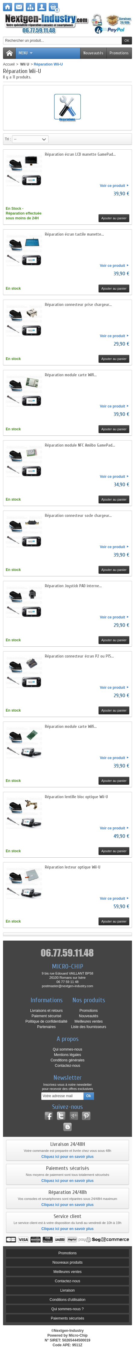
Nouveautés (93, 53)
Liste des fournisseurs (88, 1027)
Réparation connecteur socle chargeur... (78, 515)
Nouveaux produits (67, 1262)
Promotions (119, 53)
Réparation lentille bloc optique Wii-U (76, 796)
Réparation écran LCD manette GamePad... (80, 154)
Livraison (67, 1290)
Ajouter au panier (114, 218)
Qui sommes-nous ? (67, 1309)
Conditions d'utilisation (67, 1300)
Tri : (8, 139)
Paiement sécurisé (46, 1016)
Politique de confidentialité (46, 1021)
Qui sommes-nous (67, 1049)
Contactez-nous (67, 1066)
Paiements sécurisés (67, 1318)
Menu (26, 53)
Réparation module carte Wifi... (71, 374)
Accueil (9, 64)
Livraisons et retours (46, 1011)
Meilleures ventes (88, 1021)
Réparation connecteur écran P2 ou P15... (79, 656)
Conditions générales (68, 1060)
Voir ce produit (112, 186)
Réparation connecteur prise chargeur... (78, 304)
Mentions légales (67, 1055)
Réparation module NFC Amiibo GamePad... (80, 445)
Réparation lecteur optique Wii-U (72, 867)
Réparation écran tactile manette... (74, 234)
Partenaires (46, 1027)
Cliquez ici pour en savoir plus (67, 1157)
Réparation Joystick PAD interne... (73, 585)
